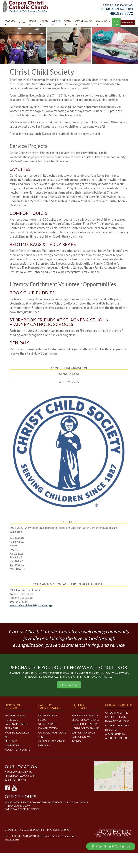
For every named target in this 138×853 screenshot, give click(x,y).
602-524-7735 (69, 382)
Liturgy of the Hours (85, 728)
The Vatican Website (85, 715)
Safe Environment (16, 724)
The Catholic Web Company (61, 836)
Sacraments (103, 22)
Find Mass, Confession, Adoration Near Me (17, 745)
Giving (67, 22)
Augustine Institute (118, 738)
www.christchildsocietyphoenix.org (31, 605)
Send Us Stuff (12, 839)
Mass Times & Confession (110, 846)
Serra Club (11, 728)
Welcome (10, 22)
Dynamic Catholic (117, 721)
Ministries (127, 22)
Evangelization (84, 22)
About (32, 22)
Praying (44, 22)
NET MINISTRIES (47, 715)
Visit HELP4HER (69, 684)
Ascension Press (115, 733)
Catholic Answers (84, 732)
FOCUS (42, 719)
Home (22, 22)
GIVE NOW (116, 22)
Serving (56, 22)
